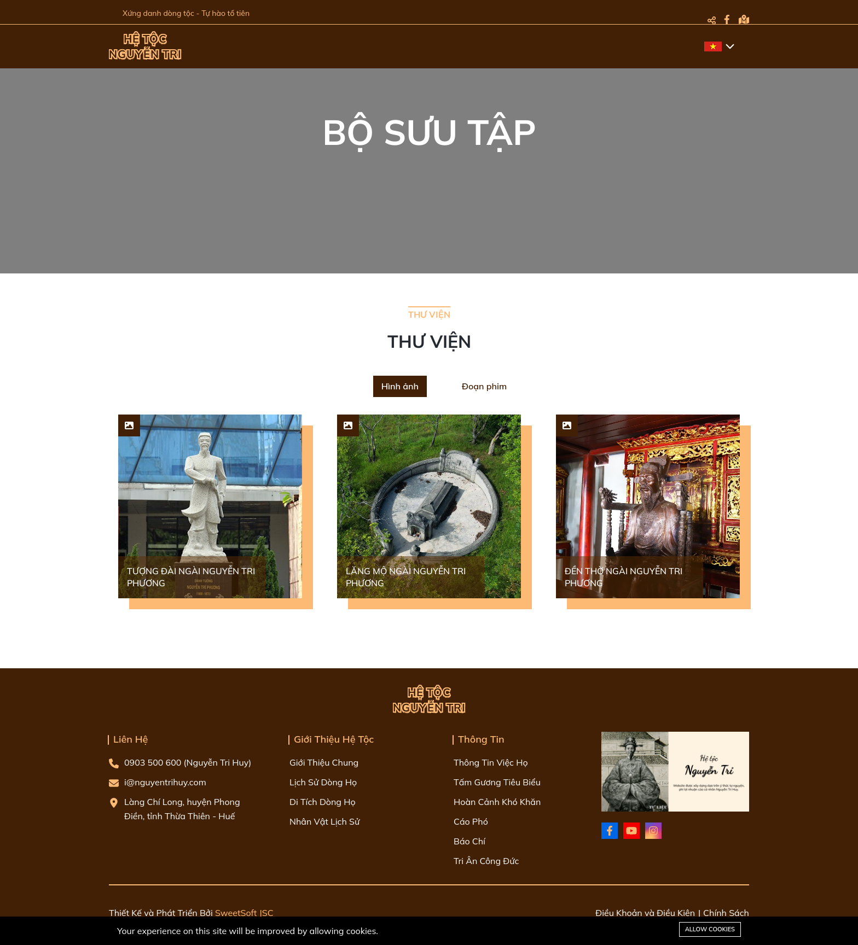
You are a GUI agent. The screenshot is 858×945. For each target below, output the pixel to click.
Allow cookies (710, 929)
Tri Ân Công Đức (486, 860)
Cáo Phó (471, 821)
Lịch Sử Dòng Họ (323, 782)
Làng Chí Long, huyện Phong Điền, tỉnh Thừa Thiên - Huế (174, 809)
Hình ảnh (400, 386)
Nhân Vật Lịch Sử (324, 821)
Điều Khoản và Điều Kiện (645, 912)
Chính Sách (726, 912)
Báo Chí (469, 841)
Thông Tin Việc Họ (491, 762)
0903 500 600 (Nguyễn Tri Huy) (180, 762)
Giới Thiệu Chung (323, 762)
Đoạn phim (484, 386)
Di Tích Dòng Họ (322, 801)
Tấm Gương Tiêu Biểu (497, 782)
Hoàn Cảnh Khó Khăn (497, 801)
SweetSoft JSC (244, 912)
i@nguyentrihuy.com (157, 782)
